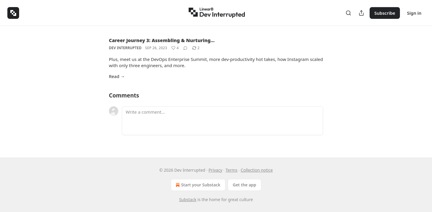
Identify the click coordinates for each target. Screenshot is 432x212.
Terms (231, 170)
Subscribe (384, 13)
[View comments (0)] (185, 48)
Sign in (414, 13)
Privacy (215, 170)
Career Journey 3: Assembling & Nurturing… (162, 40)
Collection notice (257, 170)
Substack (188, 199)
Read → (117, 76)
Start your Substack (197, 185)
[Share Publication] (361, 13)
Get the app (244, 185)
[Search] (348, 13)
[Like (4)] (175, 48)
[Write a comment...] (222, 121)
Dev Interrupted (125, 47)
